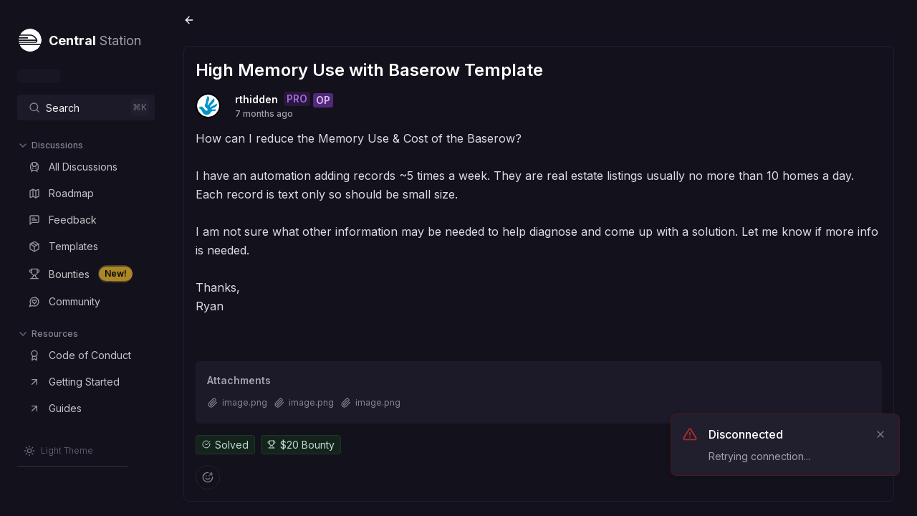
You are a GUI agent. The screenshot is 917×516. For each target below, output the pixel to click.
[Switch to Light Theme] (58, 451)
